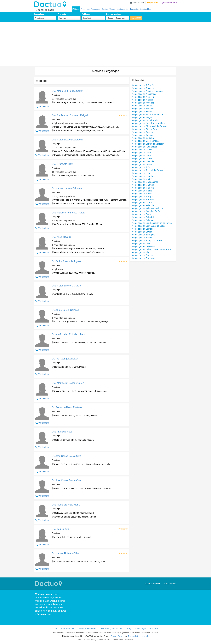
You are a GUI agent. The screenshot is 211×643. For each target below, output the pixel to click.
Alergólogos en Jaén (141, 167)
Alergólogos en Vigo (141, 252)
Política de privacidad (65, 628)
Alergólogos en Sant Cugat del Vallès (148, 226)
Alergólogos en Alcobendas (144, 94)
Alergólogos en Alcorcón (143, 97)
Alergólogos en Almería (142, 100)
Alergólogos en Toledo (142, 237)
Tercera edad (170, 583)
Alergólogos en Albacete (143, 88)
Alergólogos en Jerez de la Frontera (148, 170)
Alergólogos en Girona (142, 158)
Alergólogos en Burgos (142, 117)
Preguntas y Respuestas (90, 9)
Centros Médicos (108, 9)
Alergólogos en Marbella (143, 188)
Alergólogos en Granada (143, 161)
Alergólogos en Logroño (142, 176)
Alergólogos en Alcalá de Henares (147, 91)
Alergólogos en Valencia (143, 243)
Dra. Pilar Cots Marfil (63, 164)
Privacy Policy (117, 636)
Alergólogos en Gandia (142, 150)
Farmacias (134, 9)
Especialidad (39, 14)
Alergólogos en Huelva (142, 164)
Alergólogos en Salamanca (144, 220)
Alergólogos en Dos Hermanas (146, 141)
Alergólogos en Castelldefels (145, 120)
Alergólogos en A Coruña (143, 85)
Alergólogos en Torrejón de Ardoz (147, 240)
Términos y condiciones (111, 628)
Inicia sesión (138, 2)
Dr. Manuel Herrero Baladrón (67, 188)
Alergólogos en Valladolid (143, 246)
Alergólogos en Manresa (143, 185)
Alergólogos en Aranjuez (143, 103)
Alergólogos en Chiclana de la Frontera (149, 126)
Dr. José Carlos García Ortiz (66, 456)
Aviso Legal (140, 628)
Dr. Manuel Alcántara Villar (65, 553)
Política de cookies (88, 628)
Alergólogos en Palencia (143, 205)
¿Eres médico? (169, 2)
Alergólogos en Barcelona (143, 108)
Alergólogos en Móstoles (143, 199)
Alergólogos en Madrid (142, 179)
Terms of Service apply (138, 636)
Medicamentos (122, 9)
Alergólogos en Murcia (142, 193)
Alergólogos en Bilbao (142, 111)
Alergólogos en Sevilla (142, 232)
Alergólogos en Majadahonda (145, 182)
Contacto (154, 628)
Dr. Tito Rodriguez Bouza (65, 358)
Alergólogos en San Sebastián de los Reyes (152, 223)
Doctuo (51, 4)
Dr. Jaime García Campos (65, 310)
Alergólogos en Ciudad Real (144, 129)
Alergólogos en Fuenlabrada (144, 147)
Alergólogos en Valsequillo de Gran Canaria (151, 249)
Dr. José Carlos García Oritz (66, 480)
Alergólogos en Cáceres (142, 135)
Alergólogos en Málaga (142, 196)
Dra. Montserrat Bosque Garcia (68, 383)
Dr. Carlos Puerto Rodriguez (66, 261)
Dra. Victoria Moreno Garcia (66, 285)
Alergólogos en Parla (141, 214)
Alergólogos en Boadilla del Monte (147, 114)
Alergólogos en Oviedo (142, 202)
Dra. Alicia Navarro (61, 237)
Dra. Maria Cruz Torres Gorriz (67, 91)
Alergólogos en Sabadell (143, 217)
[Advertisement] (105, 43)
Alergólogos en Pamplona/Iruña (146, 211)
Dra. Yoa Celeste (60, 529)
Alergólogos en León (141, 173)
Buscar (138, 18)
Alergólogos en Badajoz (142, 106)
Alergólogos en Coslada (142, 132)
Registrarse (153, 2)
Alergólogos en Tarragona (143, 235)
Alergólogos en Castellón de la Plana (148, 123)
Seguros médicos (113, 14)
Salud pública (145, 9)
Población (86, 14)
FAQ (129, 628)
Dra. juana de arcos (62, 431)
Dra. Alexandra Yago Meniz (66, 504)
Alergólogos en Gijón (141, 155)
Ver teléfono (43, 106)
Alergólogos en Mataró (142, 191)
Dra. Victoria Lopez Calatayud (67, 139)
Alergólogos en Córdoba (143, 138)
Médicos (75, 9)
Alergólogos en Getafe (142, 152)
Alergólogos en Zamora (142, 255)
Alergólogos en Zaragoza (143, 258)
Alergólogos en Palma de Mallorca (147, 208)
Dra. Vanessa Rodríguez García (68, 212)
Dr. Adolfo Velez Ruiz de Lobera (68, 334)
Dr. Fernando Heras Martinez (67, 407)
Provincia (62, 14)
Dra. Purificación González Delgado (70, 115)
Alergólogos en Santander (143, 229)
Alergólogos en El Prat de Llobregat (148, 144)
